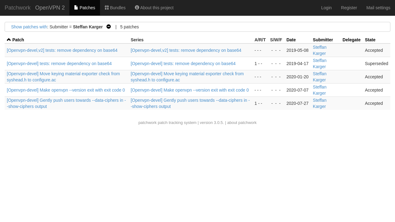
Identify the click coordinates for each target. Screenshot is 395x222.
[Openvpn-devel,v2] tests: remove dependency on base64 (62, 50)
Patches (84, 7)
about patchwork (241, 122)
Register (349, 7)
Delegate (351, 39)
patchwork (147, 122)
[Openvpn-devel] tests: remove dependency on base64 (59, 63)
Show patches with (29, 26)
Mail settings (378, 7)
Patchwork (18, 8)
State (370, 39)
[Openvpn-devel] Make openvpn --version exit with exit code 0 (66, 90)
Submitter (323, 39)
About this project (154, 7)
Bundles (115, 7)
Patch (18, 39)
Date (291, 39)
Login (326, 7)
